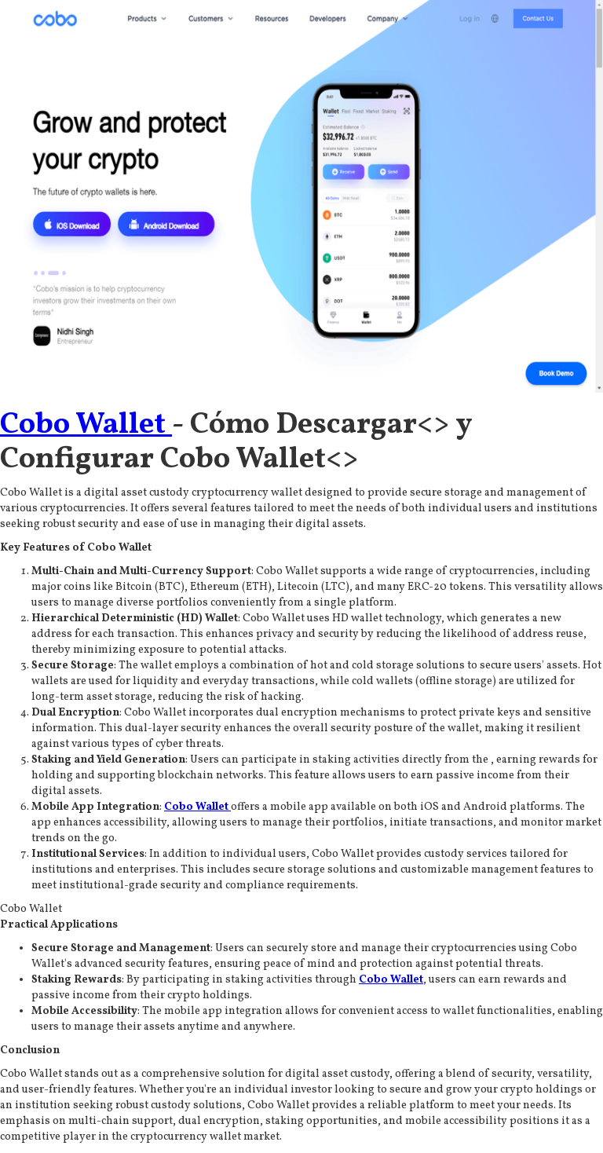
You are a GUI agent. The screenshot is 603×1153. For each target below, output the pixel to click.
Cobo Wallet (86, 425)
